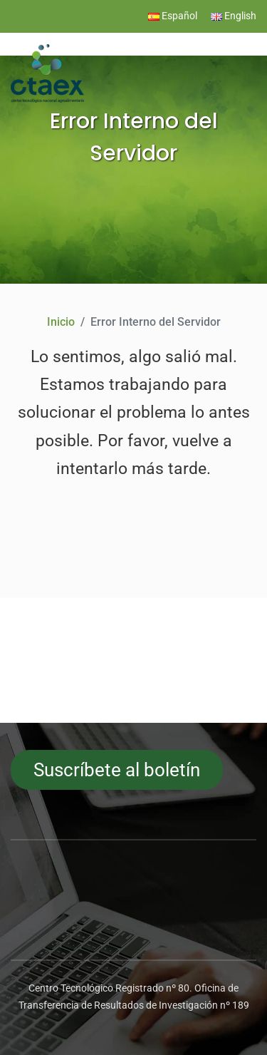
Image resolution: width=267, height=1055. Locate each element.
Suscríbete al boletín (116, 770)
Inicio (61, 322)
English (233, 16)
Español (172, 16)
